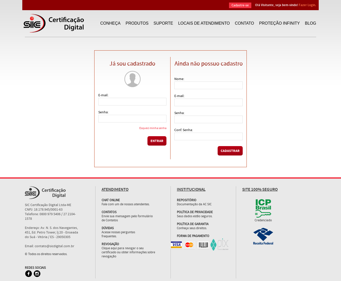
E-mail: (103, 95)
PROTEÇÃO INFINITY (279, 23)
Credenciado (263, 220)
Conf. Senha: (183, 130)
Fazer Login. (307, 5)
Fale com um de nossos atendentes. (128, 201)
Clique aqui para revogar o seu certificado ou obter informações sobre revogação (128, 252)
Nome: (179, 79)
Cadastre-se (240, 5)
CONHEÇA (110, 23)
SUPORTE (163, 23)
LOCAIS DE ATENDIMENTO (204, 23)
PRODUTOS (137, 23)
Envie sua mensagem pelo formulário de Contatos (127, 218)
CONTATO (244, 23)
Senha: (103, 112)
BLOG (310, 23)
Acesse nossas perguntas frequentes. (118, 234)
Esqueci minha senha (152, 128)
